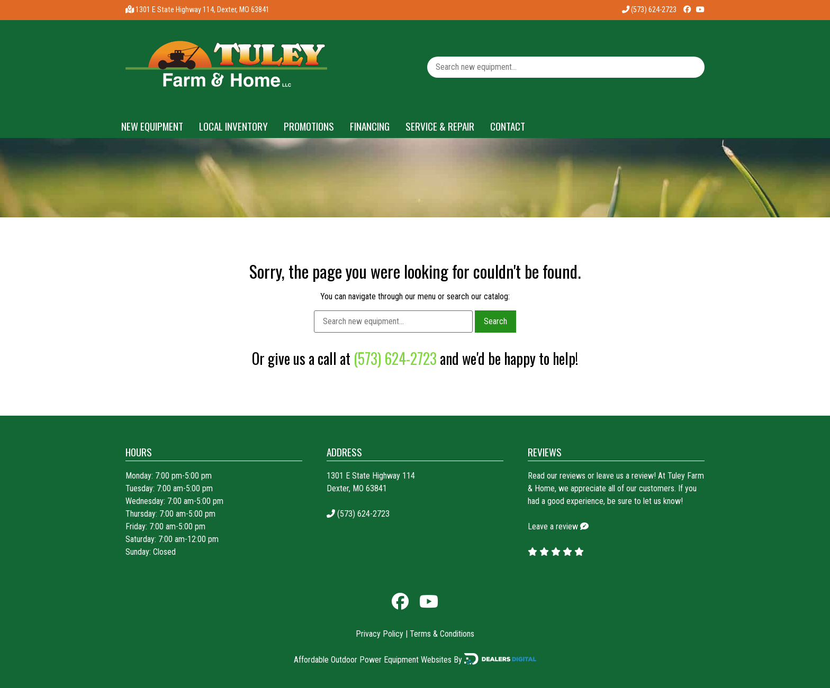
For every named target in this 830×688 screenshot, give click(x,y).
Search (495, 321)
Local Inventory (233, 126)
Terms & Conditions (442, 634)
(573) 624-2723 (649, 9)
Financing (370, 126)
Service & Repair (439, 126)
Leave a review (553, 526)
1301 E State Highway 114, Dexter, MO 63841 (202, 9)
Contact (507, 126)
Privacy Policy (379, 634)
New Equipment (152, 126)
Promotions (309, 126)
